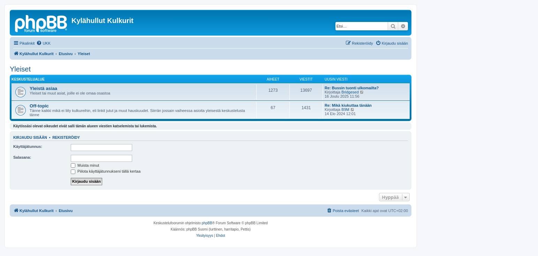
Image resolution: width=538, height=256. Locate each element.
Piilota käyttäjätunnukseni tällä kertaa (106, 171)
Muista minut (85, 165)
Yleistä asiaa (43, 88)
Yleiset (20, 69)
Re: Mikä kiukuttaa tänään (348, 105)
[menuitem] (43, 43)
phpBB (207, 223)
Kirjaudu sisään (30, 137)
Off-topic (39, 105)
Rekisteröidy (66, 137)
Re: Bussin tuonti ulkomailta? (352, 88)
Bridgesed (350, 92)
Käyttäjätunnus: (27, 146)
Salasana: (22, 157)
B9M (345, 109)
